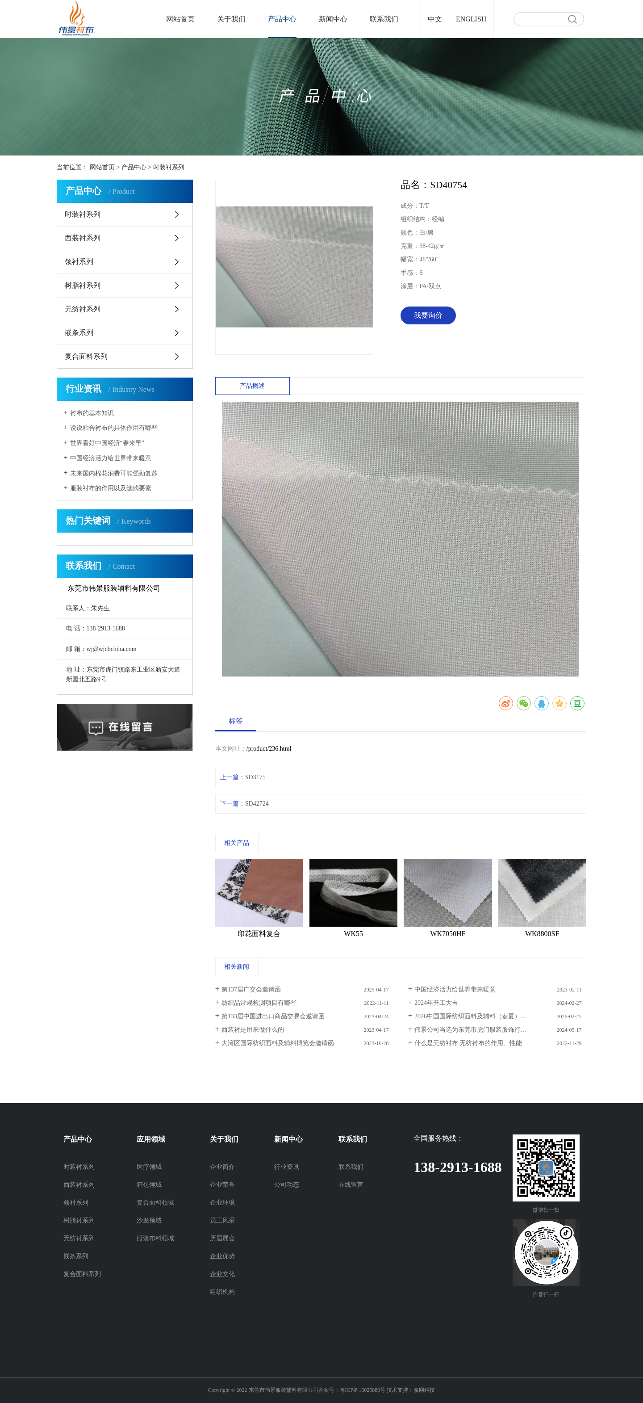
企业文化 (222, 1274)
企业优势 (222, 1256)
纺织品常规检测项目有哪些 (258, 1003)
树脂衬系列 (82, 285)
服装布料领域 (155, 1238)
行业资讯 (286, 1167)
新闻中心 (333, 19)
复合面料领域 (155, 1202)
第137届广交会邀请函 (251, 989)
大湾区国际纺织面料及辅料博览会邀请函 (277, 1043)
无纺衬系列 (82, 309)
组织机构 (222, 1292)
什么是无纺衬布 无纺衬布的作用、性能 (468, 1043)
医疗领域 (149, 1167)
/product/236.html (269, 748)
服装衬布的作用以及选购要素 (110, 488)
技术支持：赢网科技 (411, 1390)
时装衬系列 (168, 167)
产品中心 (282, 19)
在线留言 (350, 1184)
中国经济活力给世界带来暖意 (110, 458)
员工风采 (222, 1220)
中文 (435, 19)
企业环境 (222, 1202)
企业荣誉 (222, 1184)
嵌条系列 (79, 332)
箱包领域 (149, 1184)
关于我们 (231, 19)
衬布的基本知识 (92, 413)
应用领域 (151, 1139)
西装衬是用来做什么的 (252, 1029)
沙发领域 (149, 1220)
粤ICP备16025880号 (363, 1390)
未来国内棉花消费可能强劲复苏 (114, 473)
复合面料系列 (86, 356)
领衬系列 (79, 261)
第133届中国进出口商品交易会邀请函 (273, 1016)
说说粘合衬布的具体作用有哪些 (114, 427)
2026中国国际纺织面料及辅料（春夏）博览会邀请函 (486, 1016)
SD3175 (255, 777)
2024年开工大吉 (436, 1003)
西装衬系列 (82, 238)
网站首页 (180, 19)
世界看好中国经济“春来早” (107, 443)
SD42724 (257, 803)
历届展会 (222, 1238)
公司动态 (286, 1184)
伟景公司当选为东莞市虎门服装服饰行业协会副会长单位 (492, 1029)
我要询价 (428, 315)
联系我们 (384, 19)
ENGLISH (471, 19)
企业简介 (222, 1167)
